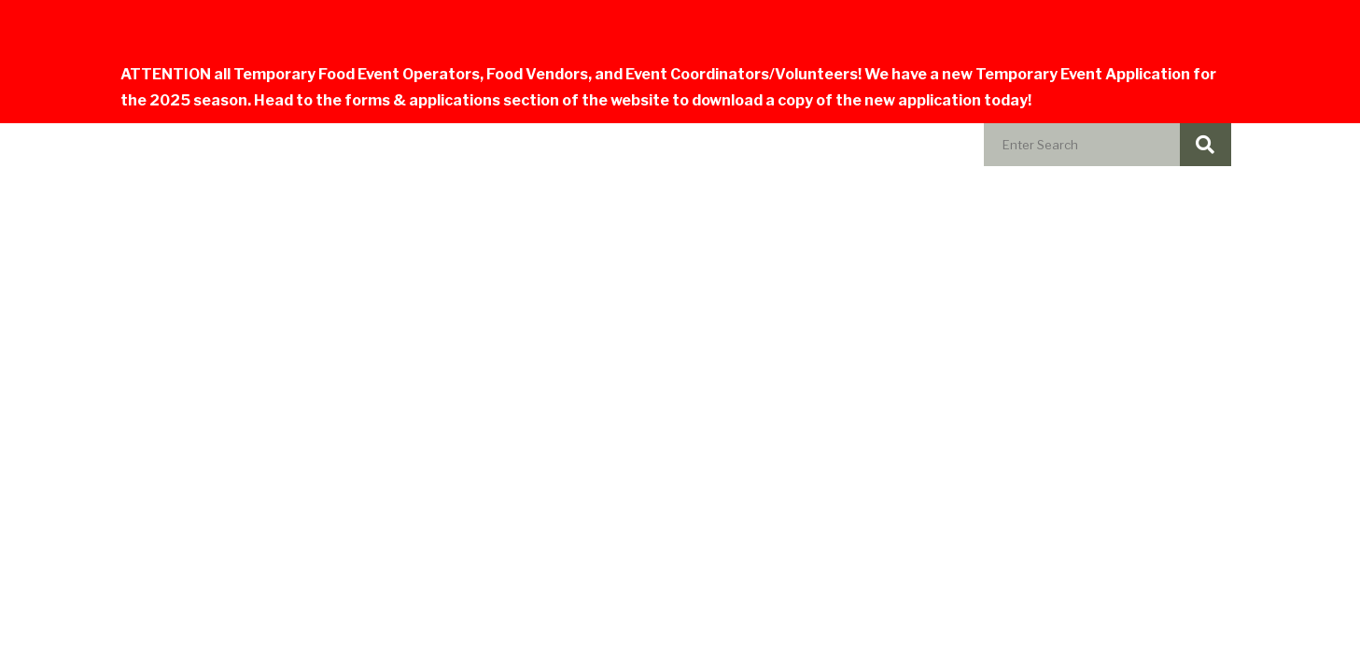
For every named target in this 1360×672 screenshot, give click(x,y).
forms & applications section (451, 100)
